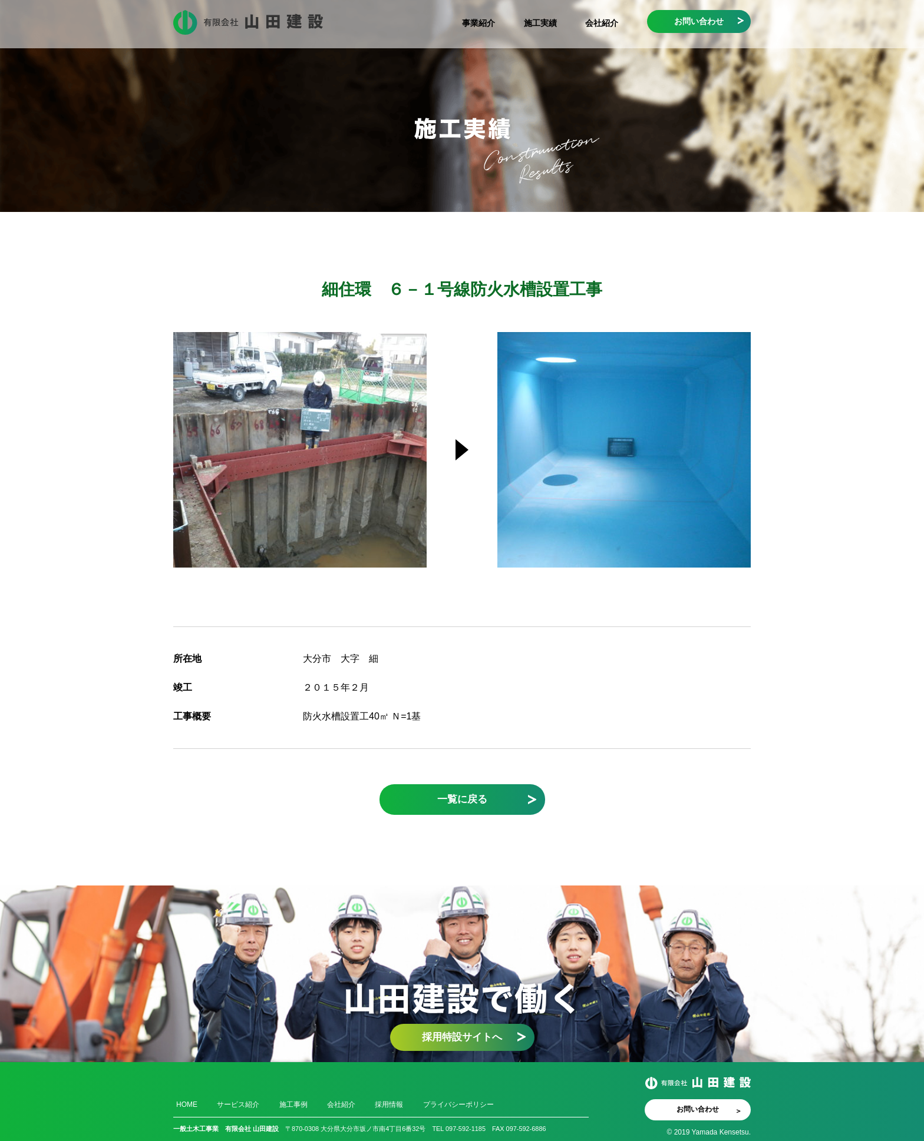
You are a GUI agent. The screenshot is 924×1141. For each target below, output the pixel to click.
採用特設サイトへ (462, 1037)
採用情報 (389, 1104)
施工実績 (540, 23)
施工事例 (293, 1104)
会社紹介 (601, 23)
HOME (186, 1104)
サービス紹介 (238, 1104)
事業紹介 (478, 23)
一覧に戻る (462, 799)
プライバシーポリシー (458, 1104)
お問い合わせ (699, 21)
